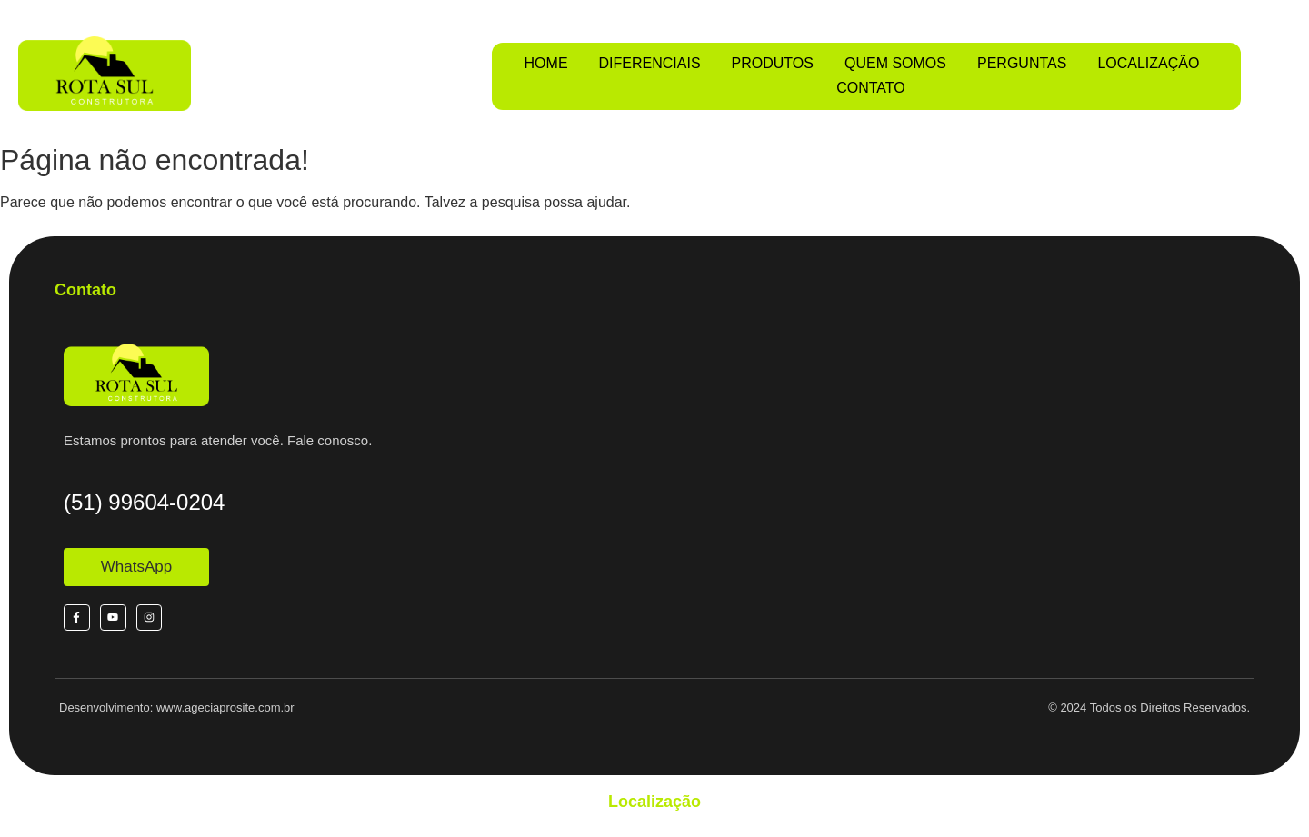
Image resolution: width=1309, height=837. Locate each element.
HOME (546, 63)
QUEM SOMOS (895, 63)
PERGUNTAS (1021, 63)
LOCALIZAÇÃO (1148, 63)
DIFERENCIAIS (650, 63)
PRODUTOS (773, 63)
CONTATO (870, 87)
